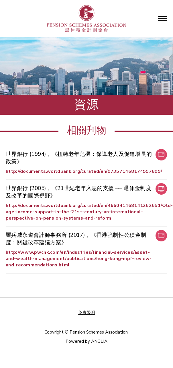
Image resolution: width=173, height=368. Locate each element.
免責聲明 (86, 312)
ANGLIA (99, 341)
